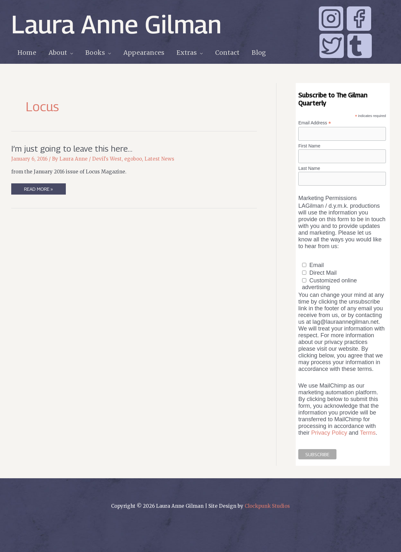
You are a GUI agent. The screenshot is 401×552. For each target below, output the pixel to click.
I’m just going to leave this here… (71, 149)
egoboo (133, 159)
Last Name (309, 168)
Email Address (314, 123)
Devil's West (107, 159)
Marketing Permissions (327, 198)
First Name (309, 145)
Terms (368, 433)
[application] (70, 53)
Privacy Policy (329, 433)
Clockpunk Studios (267, 506)
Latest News (159, 159)
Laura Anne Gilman (116, 24)
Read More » (38, 190)
